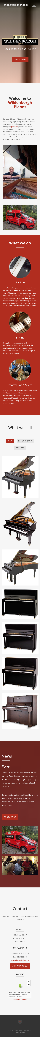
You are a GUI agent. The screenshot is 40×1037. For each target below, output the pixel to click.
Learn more (20, 59)
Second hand (25, 441)
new (19, 783)
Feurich (17, 290)
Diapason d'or (22, 298)
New (10, 441)
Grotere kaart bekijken (20, 999)
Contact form (20, 966)
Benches (20, 447)
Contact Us (10, 817)
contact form (7, 805)
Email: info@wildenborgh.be (20, 960)
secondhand (30, 783)
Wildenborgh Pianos (16, 4)
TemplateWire (20, 1032)
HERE (18, 306)
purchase (14, 127)
